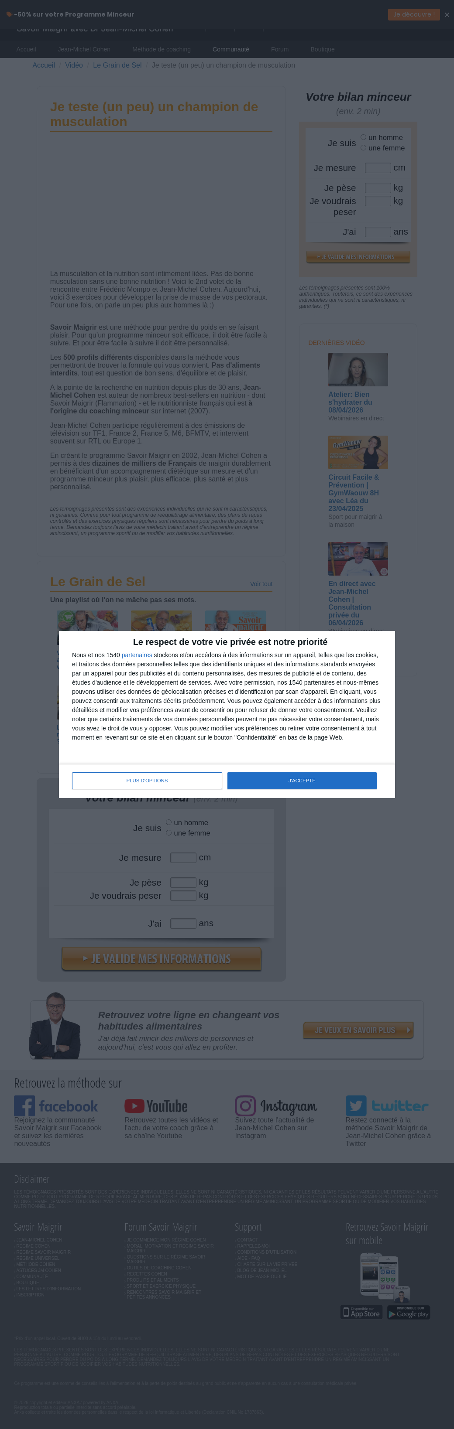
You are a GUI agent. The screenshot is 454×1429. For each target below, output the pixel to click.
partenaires (137, 655)
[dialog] (227, 714)
